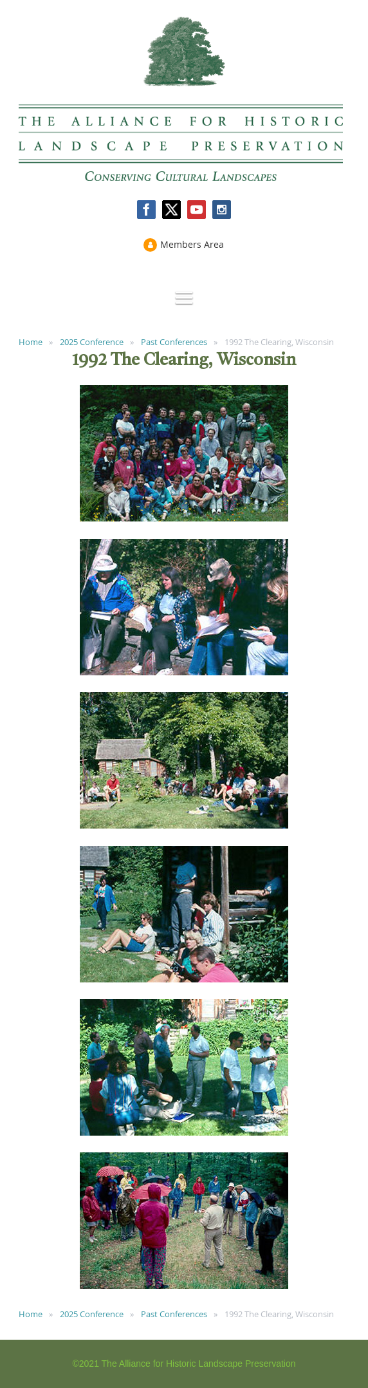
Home (30, 342)
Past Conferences (174, 342)
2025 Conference (92, 342)
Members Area (192, 244)
